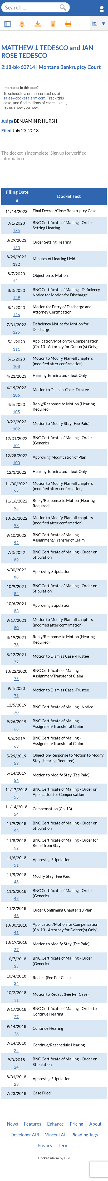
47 (16, 898)
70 (16, 712)
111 (16, 349)
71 (16, 696)
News (12, 1124)
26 (16, 1034)
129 (16, 297)
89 (16, 560)
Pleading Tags (84, 1134)
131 (16, 281)
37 (16, 949)
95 (16, 508)
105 (16, 412)
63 (16, 746)
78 (16, 645)
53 (16, 831)
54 (16, 814)
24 (16, 1067)
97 (16, 491)
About (95, 1124)
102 (16, 429)
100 (16, 463)
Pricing (76, 1124)
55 (16, 797)
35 (16, 966)
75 (16, 678)
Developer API (25, 1134)
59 (16, 763)
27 (16, 1016)
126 (16, 314)
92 (16, 542)
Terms (64, 1145)
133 (16, 247)
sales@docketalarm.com (24, 98)
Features (32, 1124)
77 (16, 662)
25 (16, 1050)
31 (16, 1000)
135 (16, 230)
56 (16, 780)
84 (16, 593)
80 (16, 627)
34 (16, 983)
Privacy (45, 1145)
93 (16, 525)
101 (16, 445)
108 (16, 366)
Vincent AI (55, 1134)
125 (16, 332)
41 (16, 932)
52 (16, 848)
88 (16, 577)
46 (16, 915)
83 (16, 611)
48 (16, 882)
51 (16, 865)
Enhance (55, 1124)
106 (16, 395)
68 (16, 729)
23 (16, 1084)
